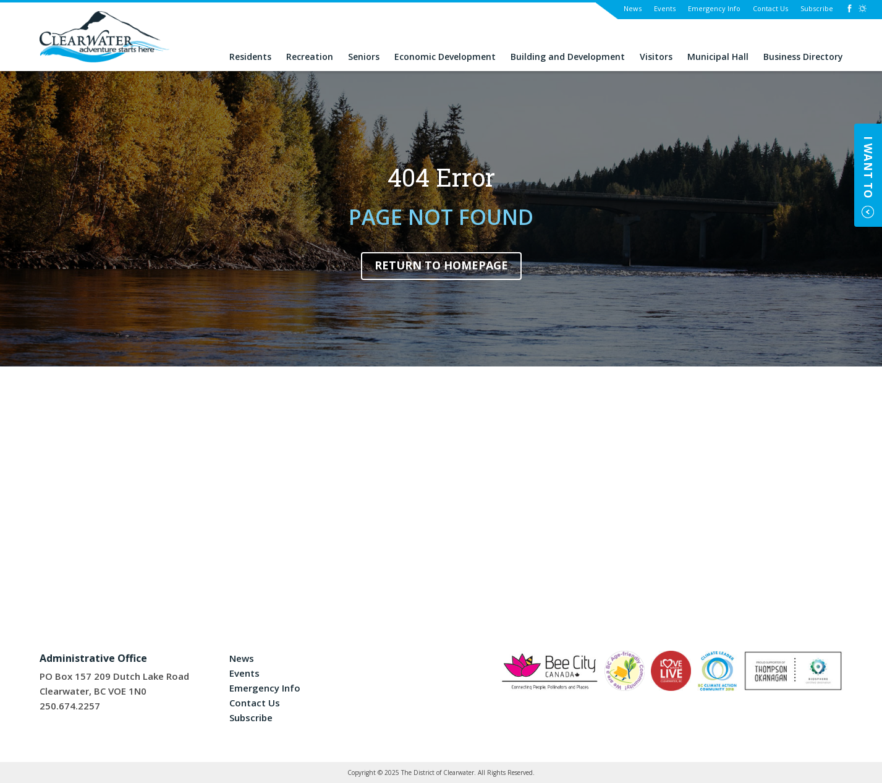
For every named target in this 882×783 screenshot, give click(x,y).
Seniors (364, 57)
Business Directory (803, 57)
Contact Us (770, 8)
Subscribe (816, 8)
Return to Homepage (441, 265)
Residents (250, 57)
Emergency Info (714, 8)
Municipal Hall (717, 57)
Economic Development (445, 57)
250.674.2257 (70, 706)
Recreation (309, 57)
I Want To (868, 167)
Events (665, 8)
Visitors (656, 57)
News (633, 8)
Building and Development (568, 57)
